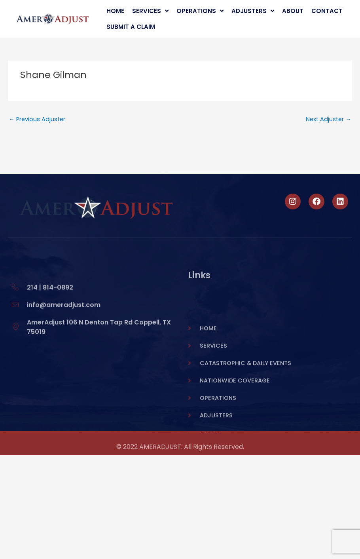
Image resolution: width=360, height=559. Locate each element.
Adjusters (252, 11)
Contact (327, 11)
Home (115, 11)
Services (150, 11)
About (292, 11)
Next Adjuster (328, 119)
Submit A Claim (130, 27)
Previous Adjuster (37, 119)
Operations (200, 11)
